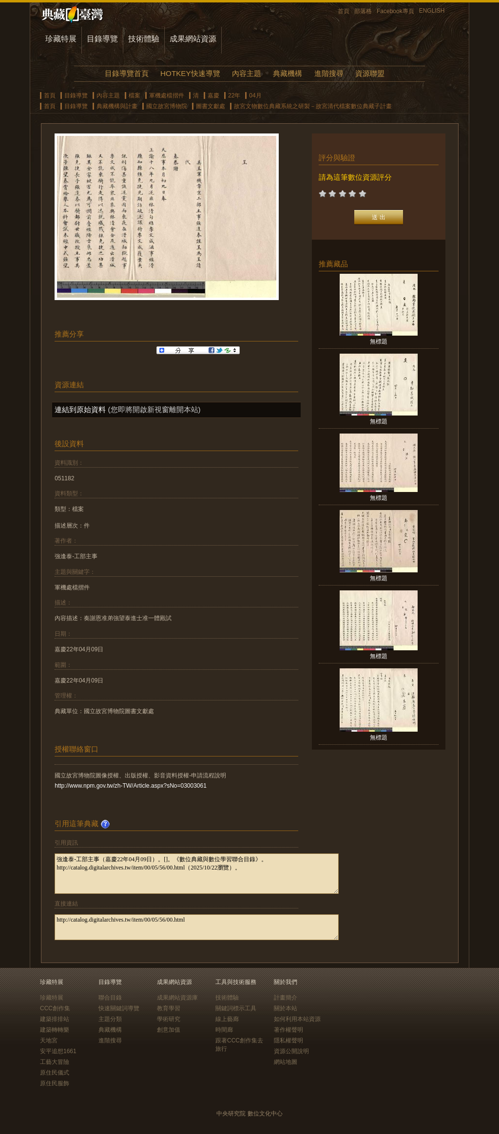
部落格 (363, 11)
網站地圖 (285, 1061)
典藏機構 (287, 73)
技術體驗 (143, 39)
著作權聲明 (288, 1029)
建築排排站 (54, 1019)
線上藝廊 (227, 1019)
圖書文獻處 (210, 106)
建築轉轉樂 (54, 1029)
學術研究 (168, 1019)
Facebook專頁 (395, 11)
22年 (234, 95)
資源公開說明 (291, 1051)
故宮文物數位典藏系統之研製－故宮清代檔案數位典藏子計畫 (313, 106)
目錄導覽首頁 (127, 73)
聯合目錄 (110, 997)
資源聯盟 (369, 73)
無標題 (378, 341)
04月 (255, 95)
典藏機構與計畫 (116, 106)
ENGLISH (432, 10)
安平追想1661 (58, 1051)
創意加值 (168, 1029)
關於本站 (285, 1008)
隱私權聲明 (288, 1040)
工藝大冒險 (54, 1061)
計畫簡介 (285, 997)
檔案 (134, 95)
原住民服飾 (54, 1083)
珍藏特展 (61, 39)
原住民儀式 (54, 1072)
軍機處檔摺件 (166, 95)
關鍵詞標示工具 (235, 1008)
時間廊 (224, 1029)
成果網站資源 (193, 39)
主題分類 (110, 1019)
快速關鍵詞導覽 (118, 1008)
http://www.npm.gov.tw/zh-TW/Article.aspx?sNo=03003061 (131, 785)
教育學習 (168, 1008)
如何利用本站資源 (297, 1019)
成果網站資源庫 (177, 997)
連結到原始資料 (80, 409)
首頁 (343, 11)
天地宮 (49, 1040)
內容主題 (246, 73)
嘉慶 (213, 95)
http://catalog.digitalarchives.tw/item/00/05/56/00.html (197, 927)
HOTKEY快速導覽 (190, 73)
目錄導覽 (102, 39)
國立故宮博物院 (166, 106)
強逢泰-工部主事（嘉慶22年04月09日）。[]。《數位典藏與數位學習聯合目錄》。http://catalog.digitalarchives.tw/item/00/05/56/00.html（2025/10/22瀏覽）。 (197, 873)
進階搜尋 (329, 73)
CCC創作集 (55, 1008)
